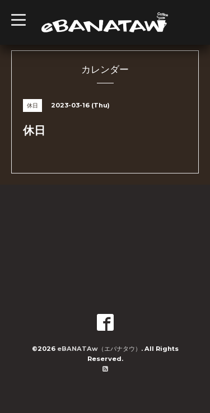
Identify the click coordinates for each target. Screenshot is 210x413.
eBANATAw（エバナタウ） (99, 349)
